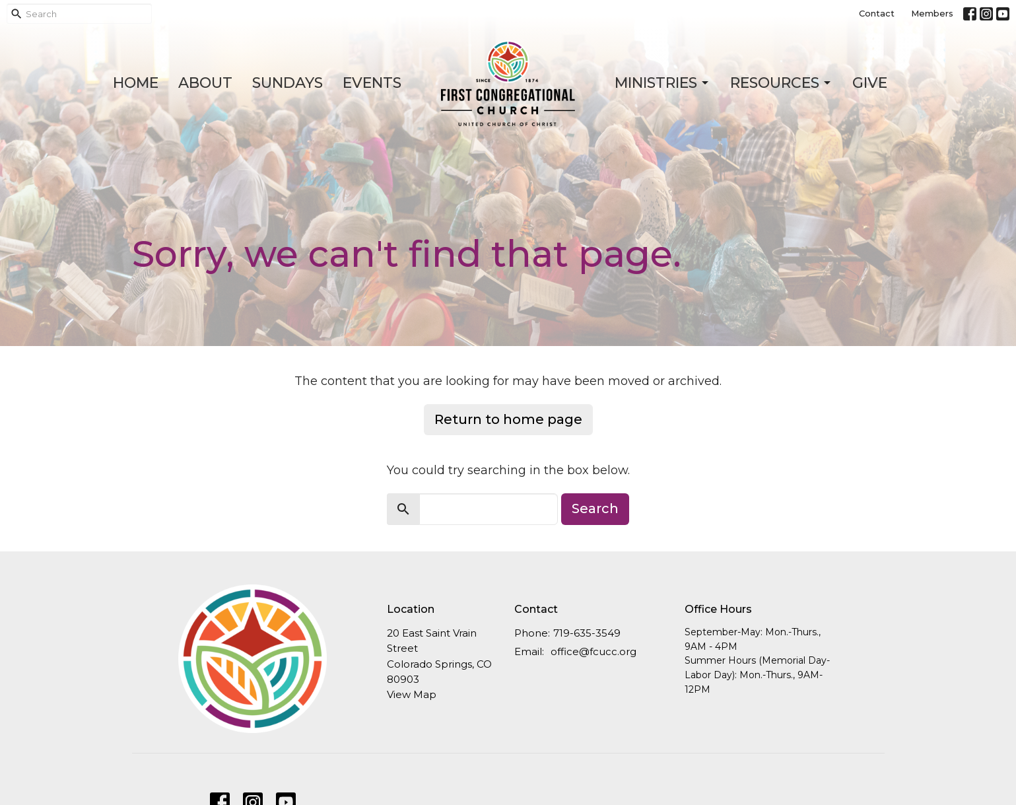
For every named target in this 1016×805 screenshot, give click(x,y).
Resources (781, 83)
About (205, 83)
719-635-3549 (587, 633)
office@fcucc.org (593, 651)
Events (372, 83)
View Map (411, 694)
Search (595, 508)
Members (932, 13)
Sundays (287, 83)
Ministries (662, 83)
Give (869, 83)
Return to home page (508, 419)
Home (135, 83)
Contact (877, 13)
